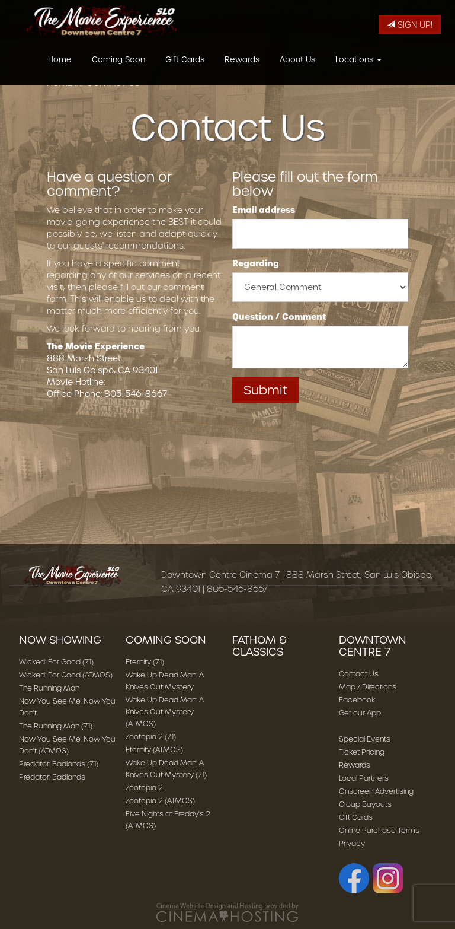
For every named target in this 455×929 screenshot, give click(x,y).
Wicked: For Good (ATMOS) (66, 675)
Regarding (255, 263)
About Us (297, 73)
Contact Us (359, 674)
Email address (263, 210)
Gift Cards (184, 73)
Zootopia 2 (144, 787)
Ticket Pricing (361, 752)
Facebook (357, 700)
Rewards (242, 73)
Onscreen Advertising (376, 791)
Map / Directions (367, 687)
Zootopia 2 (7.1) (151, 736)
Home (60, 73)
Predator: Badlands (52, 777)
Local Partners (364, 778)
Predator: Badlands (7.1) (58, 764)
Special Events (364, 739)
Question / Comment (279, 317)
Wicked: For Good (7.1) (56, 662)
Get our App (360, 713)
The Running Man (49, 688)
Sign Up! (409, 25)
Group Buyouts (365, 804)
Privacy (352, 843)
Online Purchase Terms (379, 830)
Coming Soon (118, 73)
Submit (265, 390)
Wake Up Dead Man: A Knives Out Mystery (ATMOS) (165, 711)
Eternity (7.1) (145, 662)
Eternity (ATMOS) (154, 750)
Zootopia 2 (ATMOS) (160, 801)
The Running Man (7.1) (55, 726)
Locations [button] (358, 73)
